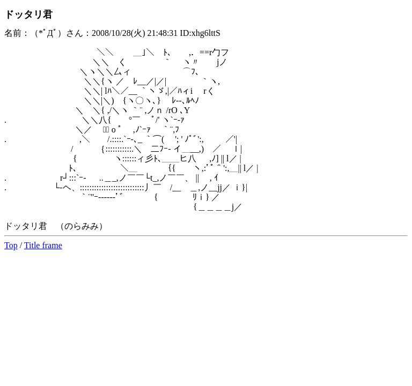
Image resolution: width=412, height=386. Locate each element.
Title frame (43, 245)
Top (11, 245)
